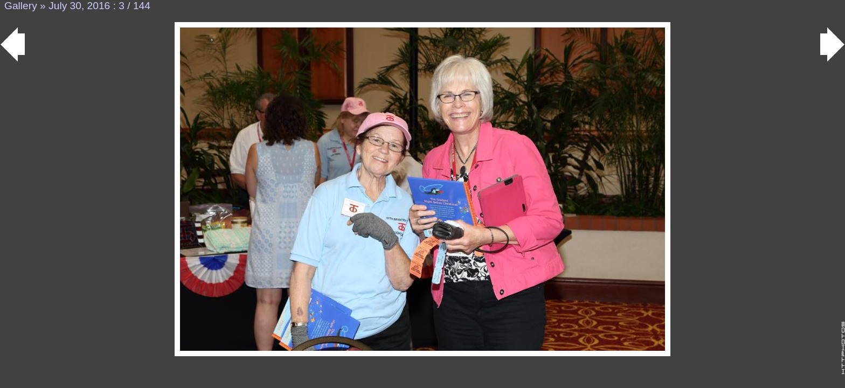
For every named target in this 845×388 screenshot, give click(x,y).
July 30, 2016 (79, 5)
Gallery (20, 5)
